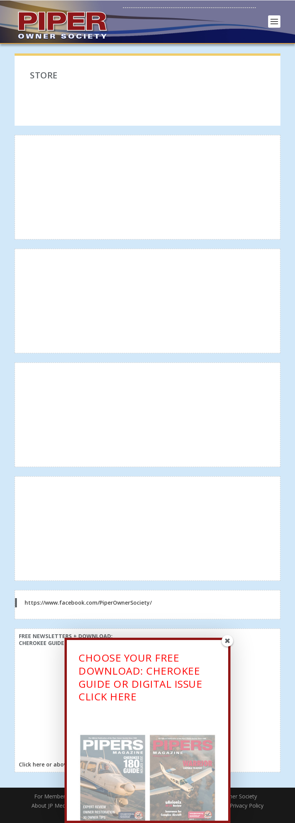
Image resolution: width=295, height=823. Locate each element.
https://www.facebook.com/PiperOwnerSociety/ (88, 602)
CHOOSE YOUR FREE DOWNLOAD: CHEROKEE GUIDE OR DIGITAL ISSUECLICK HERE (140, 679)
